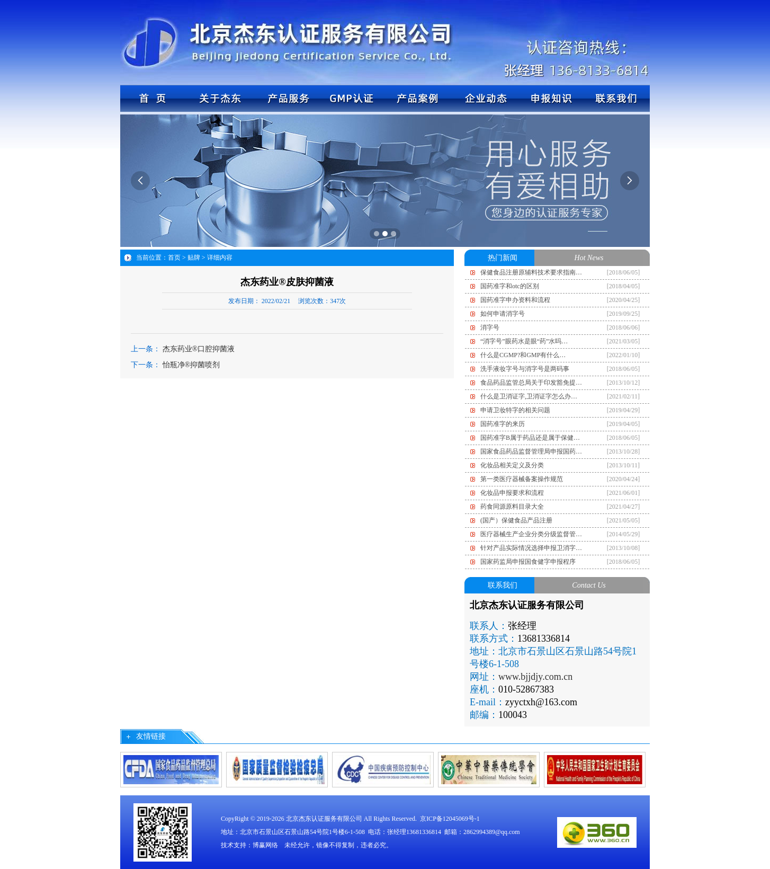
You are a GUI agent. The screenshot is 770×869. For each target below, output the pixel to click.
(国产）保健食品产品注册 (516, 520)
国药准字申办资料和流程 (515, 300)
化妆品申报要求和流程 (512, 492)
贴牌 (193, 257)
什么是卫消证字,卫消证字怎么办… (528, 396)
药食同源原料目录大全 (512, 506)
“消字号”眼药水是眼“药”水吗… (524, 341)
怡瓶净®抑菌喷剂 (191, 365)
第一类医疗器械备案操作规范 (521, 479)
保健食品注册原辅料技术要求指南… (531, 272)
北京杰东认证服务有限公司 (324, 818)
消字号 (489, 327)
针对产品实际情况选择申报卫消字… (531, 548)
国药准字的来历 (502, 424)
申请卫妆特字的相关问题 (515, 410)
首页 (174, 257)
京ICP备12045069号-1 (450, 818)
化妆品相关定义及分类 (512, 465)
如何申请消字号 (502, 313)
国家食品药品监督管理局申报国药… (531, 451)
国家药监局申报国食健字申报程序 (528, 561)
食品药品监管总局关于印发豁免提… (531, 382)
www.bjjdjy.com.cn (535, 676)
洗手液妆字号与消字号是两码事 (524, 369)
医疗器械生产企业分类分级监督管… (531, 534)
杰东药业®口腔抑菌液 (199, 349)
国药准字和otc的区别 (509, 286)
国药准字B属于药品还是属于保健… (530, 437)
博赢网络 (265, 845)
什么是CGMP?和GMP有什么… (523, 355)
